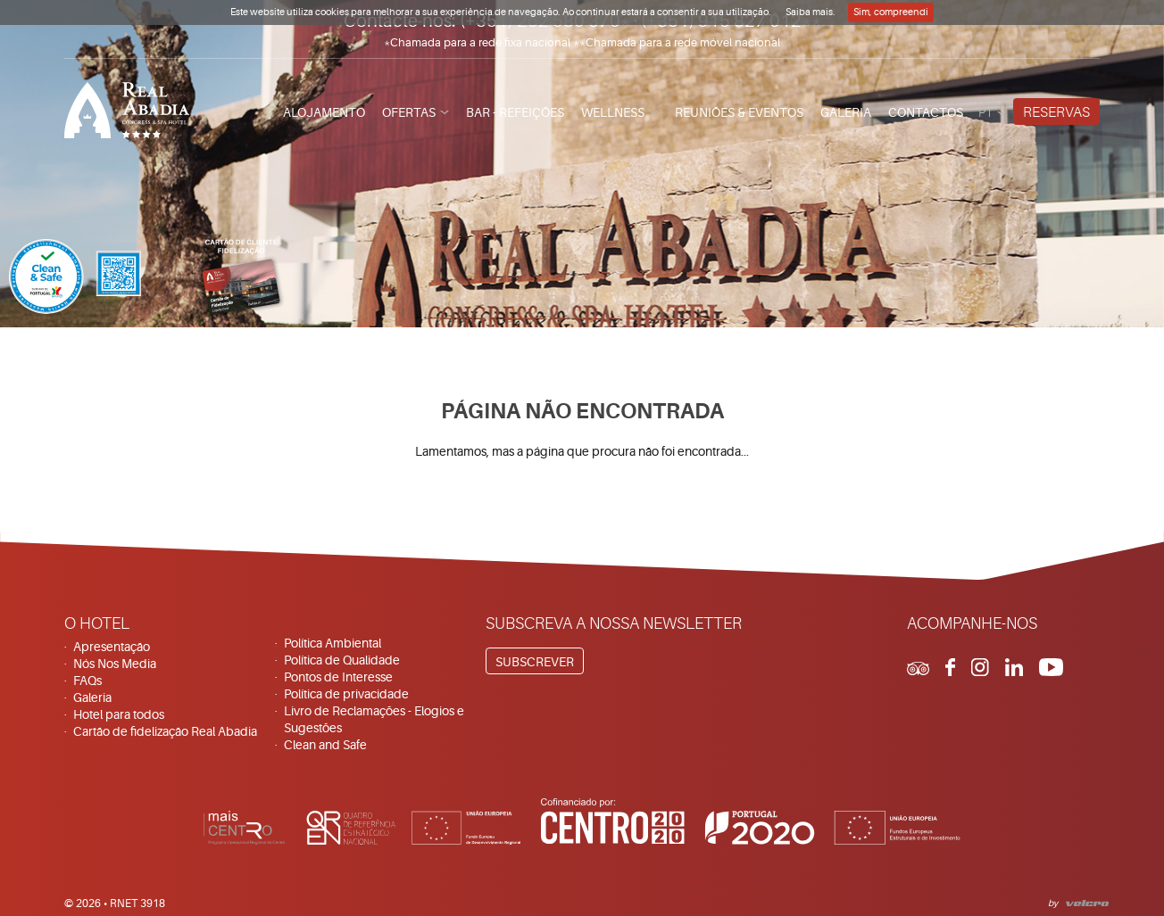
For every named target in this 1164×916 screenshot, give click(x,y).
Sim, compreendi (890, 12)
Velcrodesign (1084, 900)
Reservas (1056, 112)
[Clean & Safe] (75, 278)
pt (985, 112)
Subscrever (534, 662)
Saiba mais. (811, 12)
